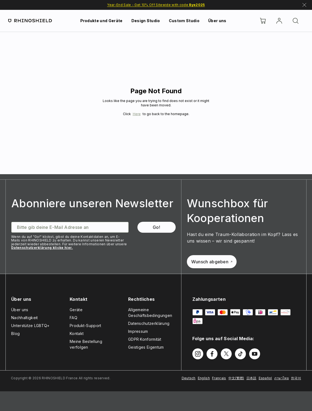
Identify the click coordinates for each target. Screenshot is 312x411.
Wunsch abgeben (211, 261)
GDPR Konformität (144, 339)
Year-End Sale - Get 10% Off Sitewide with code (156, 5)
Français (219, 378)
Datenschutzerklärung (148, 323)
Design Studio (145, 20)
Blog (15, 333)
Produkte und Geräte (101, 20)
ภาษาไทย (281, 378)
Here (137, 114)
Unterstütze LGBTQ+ (30, 325)
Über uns (217, 20)
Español (265, 378)
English (204, 378)
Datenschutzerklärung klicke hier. (42, 248)
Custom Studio (184, 20)
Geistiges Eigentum (146, 347)
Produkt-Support (85, 325)
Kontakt (77, 333)
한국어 (296, 378)
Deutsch (189, 378)
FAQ (73, 317)
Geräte (76, 309)
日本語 (251, 378)
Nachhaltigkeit (24, 317)
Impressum (138, 331)
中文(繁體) (236, 378)
